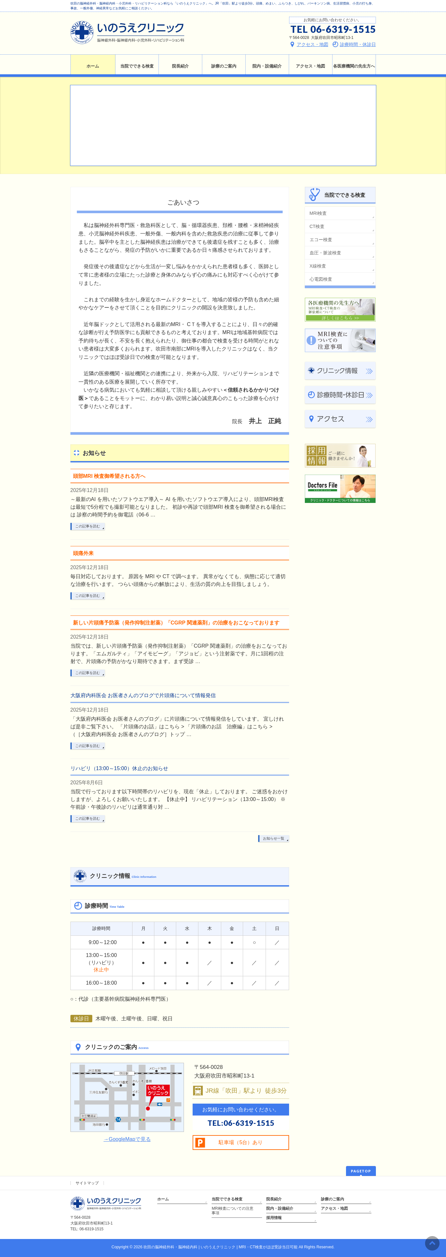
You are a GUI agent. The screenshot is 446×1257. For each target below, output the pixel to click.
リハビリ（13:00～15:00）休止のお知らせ (119, 768)
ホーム (163, 1199)
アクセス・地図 (334, 1208)
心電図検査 (321, 279)
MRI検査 (318, 213)
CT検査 (317, 226)
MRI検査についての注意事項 (232, 1210)
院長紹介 (274, 1199)
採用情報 (274, 1218)
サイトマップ (87, 1183)
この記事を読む (87, 526)
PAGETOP (361, 1171)
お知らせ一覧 (273, 838)
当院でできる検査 (227, 1199)
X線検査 (318, 266)
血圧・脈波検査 (325, 252)
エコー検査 (321, 239)
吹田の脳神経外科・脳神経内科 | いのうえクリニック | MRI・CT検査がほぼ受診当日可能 (220, 1247)
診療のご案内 (332, 1199)
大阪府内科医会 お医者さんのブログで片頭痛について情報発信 (143, 695)
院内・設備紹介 (279, 1208)
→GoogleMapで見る (127, 1139)
